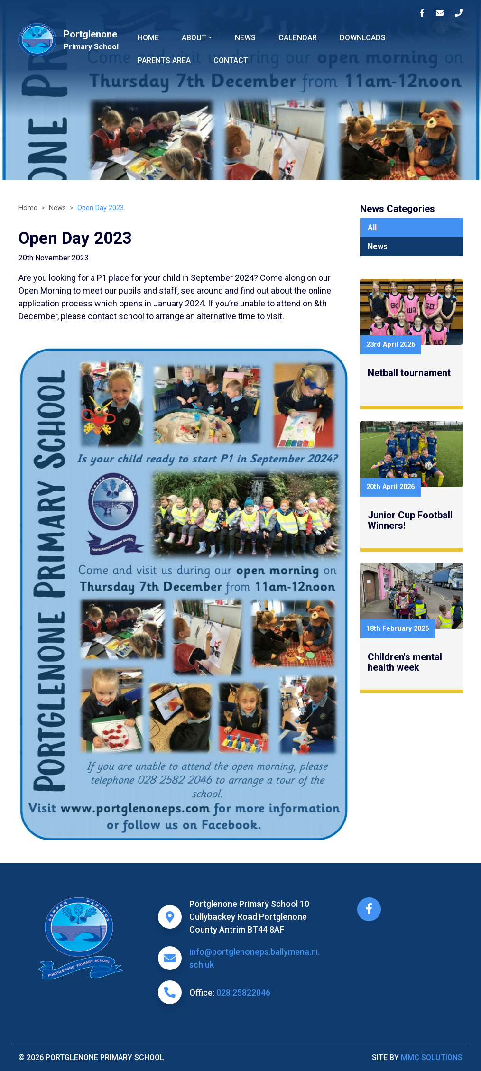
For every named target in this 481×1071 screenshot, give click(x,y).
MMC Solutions (431, 1057)
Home (148, 37)
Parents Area (164, 60)
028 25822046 (243, 992)
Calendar (297, 37)
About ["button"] (194, 37)
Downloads (363, 37)
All (372, 227)
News (245, 37)
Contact (230, 60)
